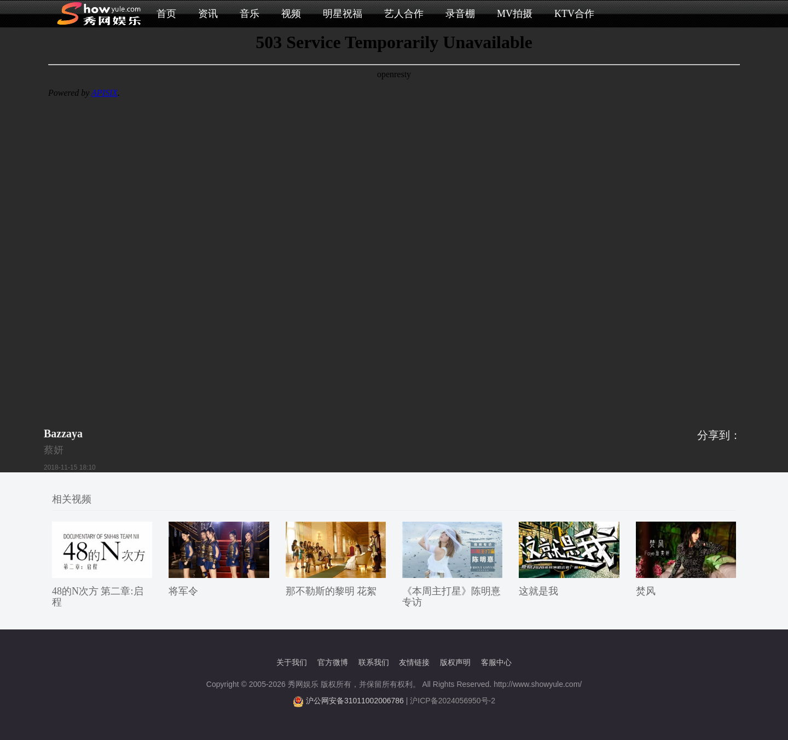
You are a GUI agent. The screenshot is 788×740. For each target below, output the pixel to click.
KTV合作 (574, 13)
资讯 (208, 13)
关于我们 (291, 662)
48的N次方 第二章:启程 (97, 597)
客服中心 (496, 662)
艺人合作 (404, 13)
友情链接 (414, 662)
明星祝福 (342, 13)
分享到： (719, 435)
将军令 (183, 591)
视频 (291, 13)
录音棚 (460, 13)
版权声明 (455, 662)
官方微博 (332, 662)
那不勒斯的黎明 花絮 (331, 591)
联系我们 (373, 662)
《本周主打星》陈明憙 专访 (451, 597)
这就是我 (538, 591)
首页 (166, 13)
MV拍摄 (514, 13)
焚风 (646, 591)
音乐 (249, 13)
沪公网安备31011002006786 (355, 700)
